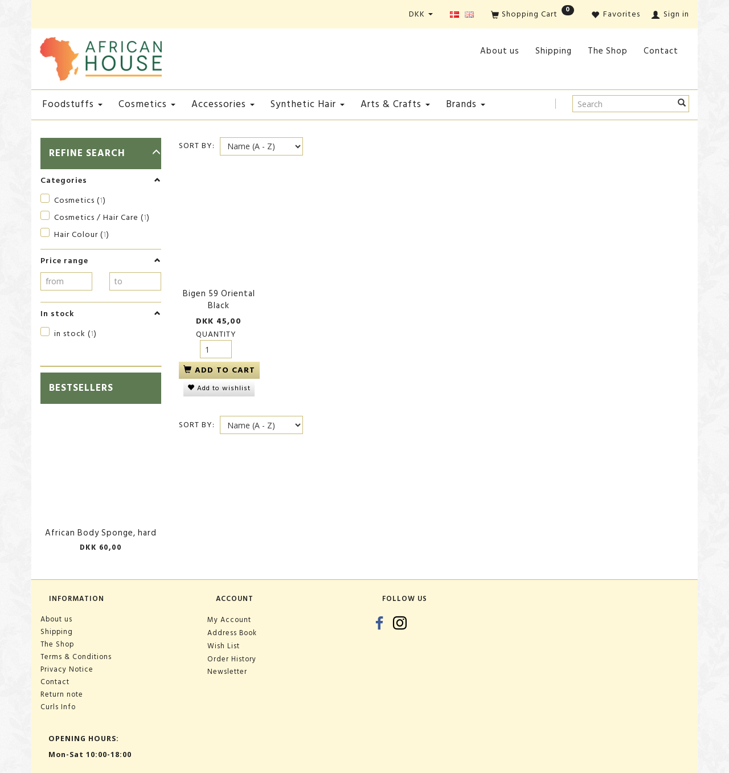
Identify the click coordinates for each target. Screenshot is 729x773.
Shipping (553, 51)
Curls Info (58, 707)
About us (499, 51)
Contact (661, 51)
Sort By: (197, 146)
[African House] (101, 56)
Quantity (216, 326)
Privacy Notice (66, 669)
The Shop (608, 51)
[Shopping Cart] (532, 15)
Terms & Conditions (76, 656)
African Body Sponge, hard (101, 533)
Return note (61, 694)
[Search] (682, 103)
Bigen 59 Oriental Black (219, 292)
